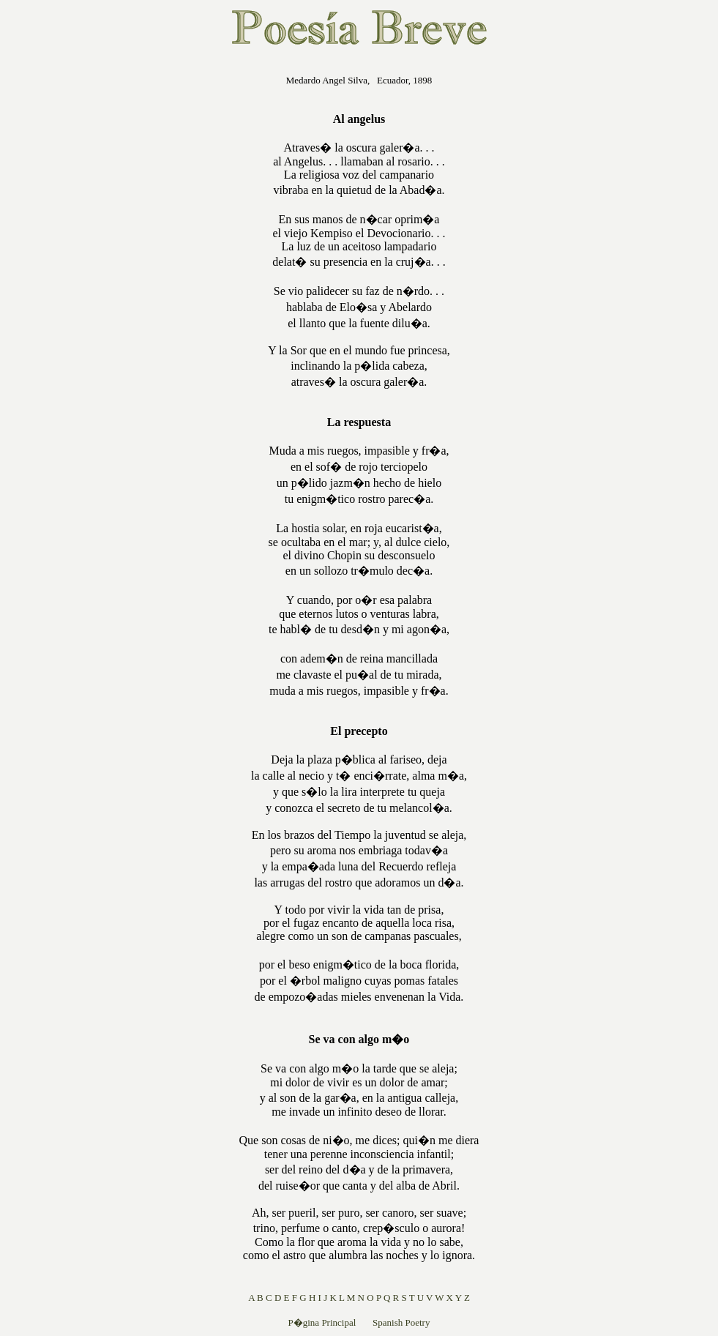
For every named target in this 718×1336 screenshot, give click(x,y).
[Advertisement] (146, 281)
